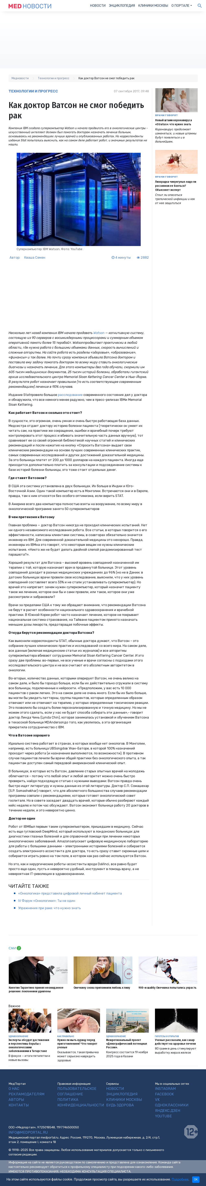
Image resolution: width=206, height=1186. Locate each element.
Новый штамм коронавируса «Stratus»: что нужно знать (173, 122)
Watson (99, 333)
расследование (70, 395)
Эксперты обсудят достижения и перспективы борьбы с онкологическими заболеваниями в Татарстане (29, 1045)
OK (196, 1179)
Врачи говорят (166, 115)
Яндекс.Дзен (167, 1110)
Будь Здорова (120, 1105)
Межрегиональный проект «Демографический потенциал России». (126, 1043)
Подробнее (180, 1179)
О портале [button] (180, 6)
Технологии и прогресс (33, 91)
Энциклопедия (122, 6)
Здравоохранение (18, 1036)
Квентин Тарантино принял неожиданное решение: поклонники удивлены (36, 989)
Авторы (16, 1099)
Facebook (164, 1094)
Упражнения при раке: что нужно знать (49, 908)
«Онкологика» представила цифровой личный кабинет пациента (70, 893)
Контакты (19, 1105)
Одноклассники (172, 1105)
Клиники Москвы (153, 6)
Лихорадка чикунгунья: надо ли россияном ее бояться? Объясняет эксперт (175, 186)
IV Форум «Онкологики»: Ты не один (46, 901)
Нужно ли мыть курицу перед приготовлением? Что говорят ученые (77, 1043)
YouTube (163, 1116)
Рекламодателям (27, 1094)
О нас (14, 1088)
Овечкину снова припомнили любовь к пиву (102, 987)
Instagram (165, 1088)
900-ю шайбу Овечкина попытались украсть (167, 987)
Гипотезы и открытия (167, 1036)
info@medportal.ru (28, 1132)
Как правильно (65, 1036)
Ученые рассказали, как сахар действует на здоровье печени (175, 1041)
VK (157, 1099)
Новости (98, 6)
